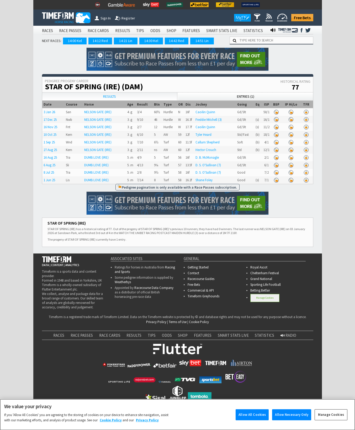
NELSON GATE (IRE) (98, 112)
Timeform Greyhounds (203, 296)
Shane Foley (204, 180)
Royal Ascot (258, 267)
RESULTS (122, 30)
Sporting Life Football (265, 284)
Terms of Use (178, 322)
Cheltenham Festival (264, 273)
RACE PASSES (70, 30)
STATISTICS (253, 30)
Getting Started (198, 267)
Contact (193, 273)
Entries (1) (245, 96)
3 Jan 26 (49, 112)
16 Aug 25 (50, 157)
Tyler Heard (203, 134)
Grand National (261, 279)
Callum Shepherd (207, 142)
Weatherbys (123, 282)
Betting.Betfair (260, 290)
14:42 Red (176, 40)
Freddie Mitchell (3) (208, 119)
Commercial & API (201, 290)
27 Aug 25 (50, 150)
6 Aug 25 (49, 165)
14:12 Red (100, 40)
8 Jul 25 (49, 172)
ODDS (155, 30)
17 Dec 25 (50, 119)
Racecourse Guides (201, 279)
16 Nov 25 (50, 127)
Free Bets (302, 17)
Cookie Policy (199, 322)
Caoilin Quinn (205, 112)
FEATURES (191, 30)
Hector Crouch (205, 150)
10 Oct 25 (50, 134)
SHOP (171, 30)
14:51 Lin (202, 40)
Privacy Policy (156, 322)
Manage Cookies (265, 297)
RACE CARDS (98, 30)
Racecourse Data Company (153, 288)
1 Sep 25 (49, 142)
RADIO (288, 335)
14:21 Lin (125, 40)
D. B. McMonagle (207, 157)
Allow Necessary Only (291, 419)
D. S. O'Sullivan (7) (208, 165)
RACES (47, 30)
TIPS (140, 30)
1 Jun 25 (49, 180)
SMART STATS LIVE (221, 30)
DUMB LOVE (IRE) (96, 157)
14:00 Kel (75, 40)
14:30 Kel (151, 40)
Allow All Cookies (252, 419)
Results (109, 96)
